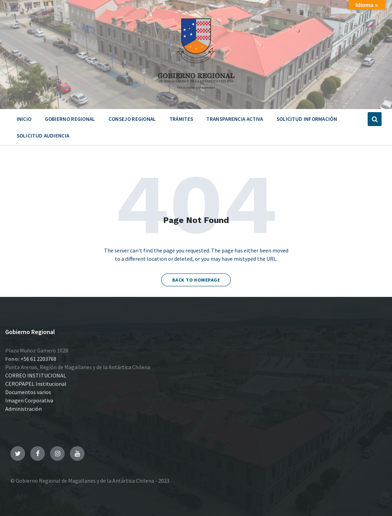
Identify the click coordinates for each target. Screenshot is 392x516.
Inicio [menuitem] (24, 119)
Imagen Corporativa (29, 400)
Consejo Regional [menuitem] (132, 119)
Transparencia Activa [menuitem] (234, 119)
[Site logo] (196, 91)
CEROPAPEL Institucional (35, 383)
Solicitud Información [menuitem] (307, 119)
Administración (23, 408)
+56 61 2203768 (38, 358)
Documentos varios (28, 392)
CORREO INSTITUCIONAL (35, 375)
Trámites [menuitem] (181, 119)
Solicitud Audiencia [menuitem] (43, 135)
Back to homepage (196, 280)
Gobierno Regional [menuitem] (70, 119)
